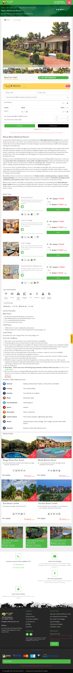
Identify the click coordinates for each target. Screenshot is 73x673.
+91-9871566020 (59, 1)
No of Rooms (8, 102)
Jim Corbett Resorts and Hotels (58, 616)
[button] (67, 24)
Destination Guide (55, 627)
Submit (54, 644)
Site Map (28, 624)
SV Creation (44, 671)
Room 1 (6, 111)
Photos (7, 20)
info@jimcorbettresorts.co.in (10, 621)
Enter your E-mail (55, 634)
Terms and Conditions (32, 619)
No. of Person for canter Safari (13, 120)
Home (3, 7)
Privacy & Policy (30, 616)
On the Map (17, 20)
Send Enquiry (53, 126)
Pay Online (29, 627)
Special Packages (55, 621)
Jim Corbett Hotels (12, 7)
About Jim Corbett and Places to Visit (60, 614)
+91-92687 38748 (59, 3)
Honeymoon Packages (56, 624)
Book (58, 209)
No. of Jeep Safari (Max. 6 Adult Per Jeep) (15, 116)
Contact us (29, 614)
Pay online (8, 661)
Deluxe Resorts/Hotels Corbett (27, 7)
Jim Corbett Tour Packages (57, 619)
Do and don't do (30, 621)
